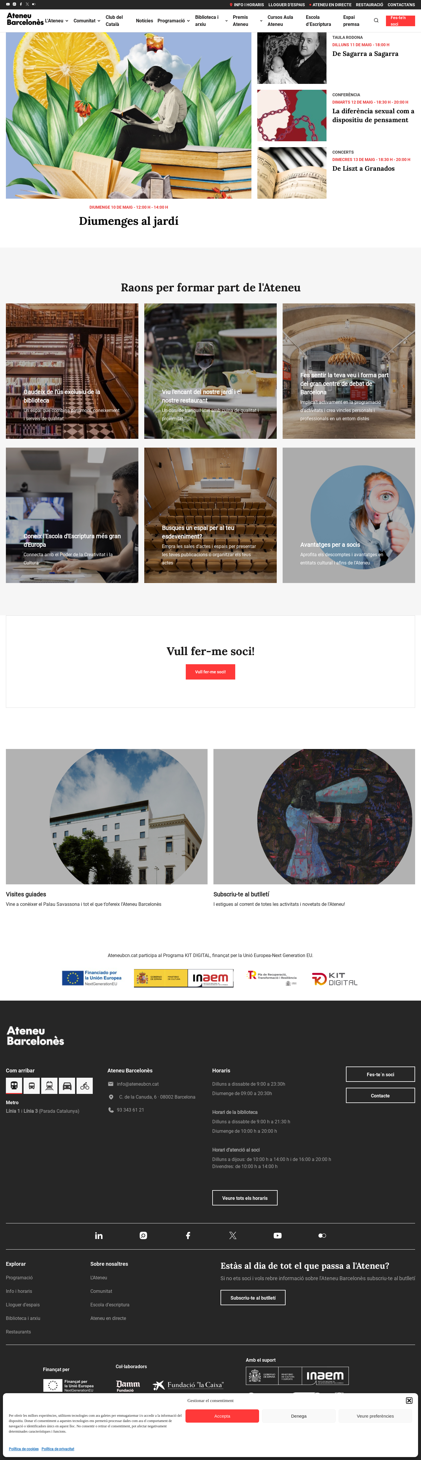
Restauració (369, 4)
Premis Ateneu (248, 20)
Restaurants (18, 1332)
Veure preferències (375, 1416)
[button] (409, 1400)
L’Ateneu (57, 21)
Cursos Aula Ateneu (280, 20)
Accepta (222, 1416)
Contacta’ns (401, 4)
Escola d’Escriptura (318, 20)
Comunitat (87, 21)
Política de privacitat (58, 1449)
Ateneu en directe (330, 4)
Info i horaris (246, 4)
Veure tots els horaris (245, 1198)
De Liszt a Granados (363, 168)
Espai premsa (351, 20)
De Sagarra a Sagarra (365, 53)
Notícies (144, 21)
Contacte (380, 1096)
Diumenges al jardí (128, 221)
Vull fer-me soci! (210, 672)
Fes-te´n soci (380, 1074)
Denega (299, 1416)
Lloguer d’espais (286, 4)
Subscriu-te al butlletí (253, 1298)
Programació (174, 21)
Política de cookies (24, 1449)
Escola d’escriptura (110, 1305)
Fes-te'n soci (398, 21)
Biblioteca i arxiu (211, 20)
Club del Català (114, 20)
